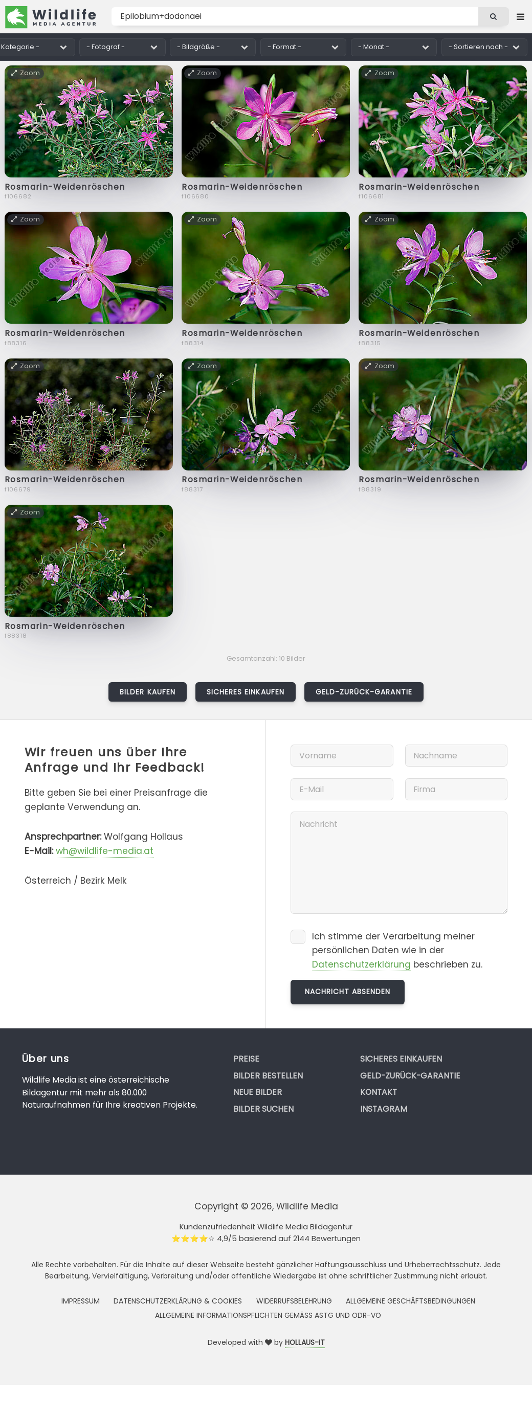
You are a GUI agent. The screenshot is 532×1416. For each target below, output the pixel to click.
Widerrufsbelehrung (294, 1301)
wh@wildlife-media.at (104, 851)
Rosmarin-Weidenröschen (65, 187)
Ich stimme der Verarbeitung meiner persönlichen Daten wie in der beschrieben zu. (397, 950)
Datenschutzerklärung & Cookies (178, 1301)
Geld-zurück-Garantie (364, 692)
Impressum (80, 1301)
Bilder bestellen (268, 1075)
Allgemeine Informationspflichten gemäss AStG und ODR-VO (268, 1315)
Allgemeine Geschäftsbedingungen (410, 1301)
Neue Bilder (257, 1092)
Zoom (25, 73)
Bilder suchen (263, 1109)
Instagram (383, 1109)
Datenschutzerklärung (361, 964)
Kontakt (378, 1092)
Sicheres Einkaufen (245, 692)
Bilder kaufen (147, 692)
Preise (246, 1058)
